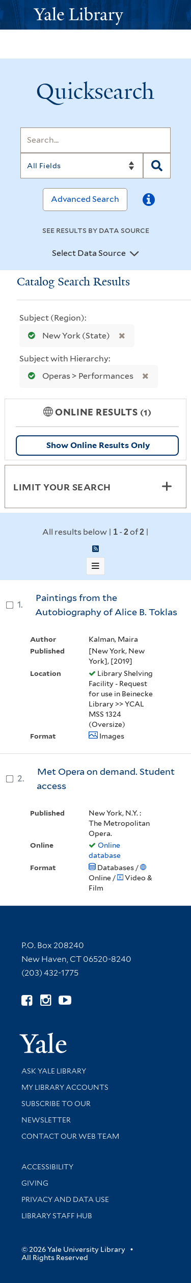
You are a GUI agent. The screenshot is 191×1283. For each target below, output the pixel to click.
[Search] (95, 140)
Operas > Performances (78, 376)
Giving (34, 1183)
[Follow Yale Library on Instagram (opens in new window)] (45, 1000)
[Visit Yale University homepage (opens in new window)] (43, 1040)
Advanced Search (85, 199)
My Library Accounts (64, 1087)
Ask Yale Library (53, 1071)
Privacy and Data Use (65, 1199)
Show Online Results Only (98, 445)
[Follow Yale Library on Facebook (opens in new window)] (26, 1000)
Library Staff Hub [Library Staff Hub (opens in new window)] (56, 1216)
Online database (105, 850)
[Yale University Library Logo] (95, 15)
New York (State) (67, 336)
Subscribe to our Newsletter (56, 1111)
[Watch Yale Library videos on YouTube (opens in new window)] (65, 1000)
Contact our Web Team (70, 1136)
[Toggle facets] (166, 486)
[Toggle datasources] (134, 254)
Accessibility (47, 1167)
